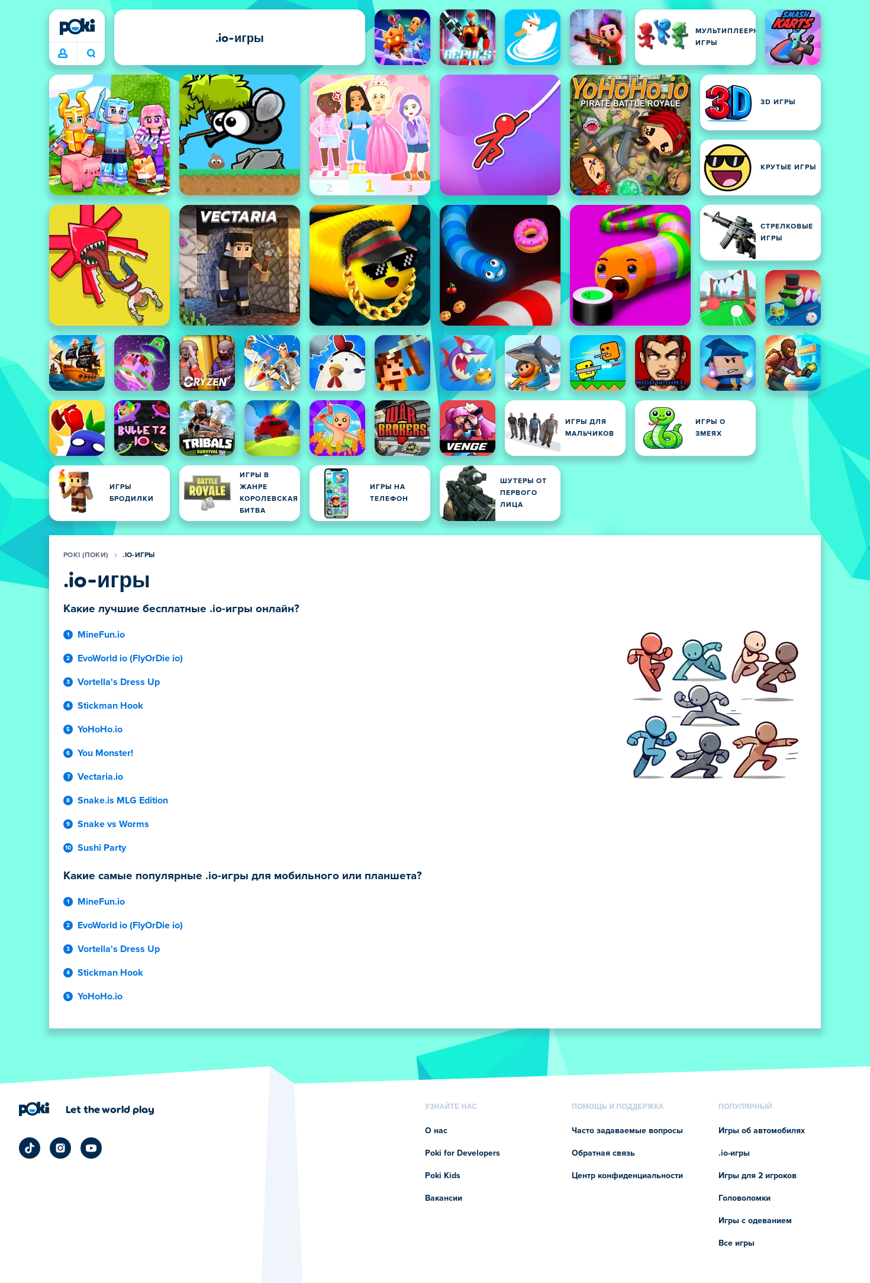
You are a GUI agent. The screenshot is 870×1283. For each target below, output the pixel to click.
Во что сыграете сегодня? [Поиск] (91, 53)
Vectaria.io (100, 777)
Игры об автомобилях (761, 1131)
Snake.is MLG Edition (123, 800)
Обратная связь (603, 1153)
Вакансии (443, 1198)
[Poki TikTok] (29, 1148)
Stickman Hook (110, 705)
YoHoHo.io (100, 729)
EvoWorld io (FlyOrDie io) (130, 658)
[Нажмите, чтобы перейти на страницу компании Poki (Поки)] (86, 1108)
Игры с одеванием (755, 1221)
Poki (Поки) (85, 555)
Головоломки (744, 1198)
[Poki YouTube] (91, 1148)
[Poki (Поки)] (77, 26)
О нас (436, 1131)
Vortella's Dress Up (119, 682)
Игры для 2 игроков (757, 1176)
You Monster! (105, 753)
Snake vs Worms (113, 824)
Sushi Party (102, 848)
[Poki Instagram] (60, 1148)
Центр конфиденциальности (627, 1176)
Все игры (736, 1243)
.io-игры (138, 555)
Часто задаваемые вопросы (627, 1131)
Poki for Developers (462, 1153)
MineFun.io (101, 634)
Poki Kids (442, 1176)
